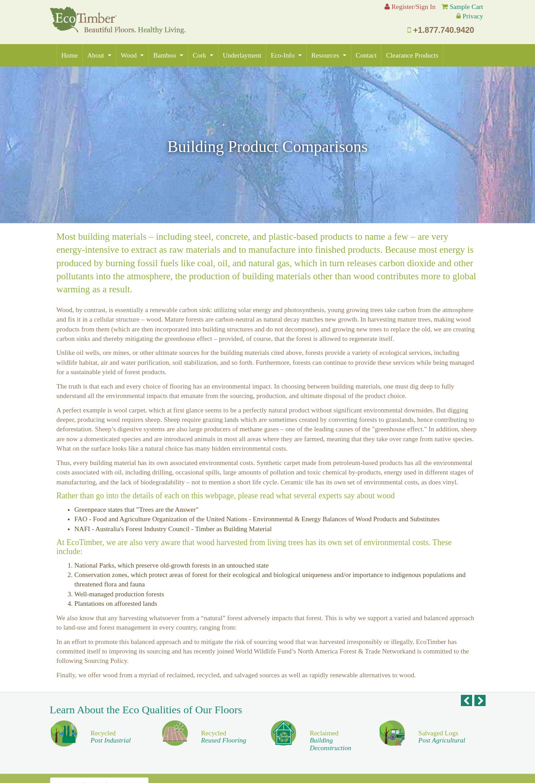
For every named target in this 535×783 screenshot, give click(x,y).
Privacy (473, 16)
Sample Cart (466, 6)
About (99, 55)
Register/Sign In (410, 6)
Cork (203, 55)
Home (70, 55)
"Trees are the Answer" (167, 509)
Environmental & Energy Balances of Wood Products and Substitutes (346, 519)
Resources (328, 55)
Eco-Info (286, 55)
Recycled (111, 736)
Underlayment (242, 55)
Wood (132, 55)
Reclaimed (330, 740)
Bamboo (168, 55)
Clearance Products (412, 55)
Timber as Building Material (233, 528)
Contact (366, 55)
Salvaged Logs (441, 736)
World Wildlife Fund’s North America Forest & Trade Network (320, 651)
